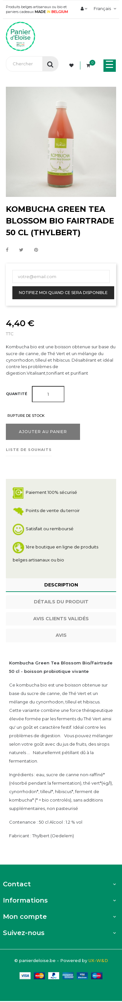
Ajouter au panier (43, 431)
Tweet (21, 250)
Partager (7, 250)
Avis (61, 635)
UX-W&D (98, 960)
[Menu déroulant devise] (104, 8)
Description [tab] (61, 585)
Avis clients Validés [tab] (61, 619)
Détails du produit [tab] (61, 602)
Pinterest (36, 250)
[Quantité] (48, 394)
